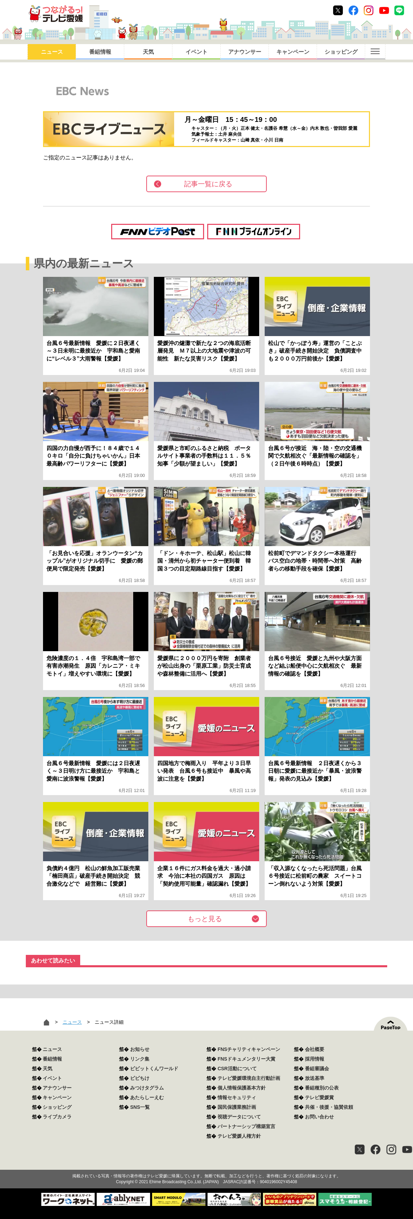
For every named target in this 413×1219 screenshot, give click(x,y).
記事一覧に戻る (208, 184)
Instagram (368, 10)
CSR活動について (237, 1068)
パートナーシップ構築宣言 (246, 1126)
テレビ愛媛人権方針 (239, 1136)
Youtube (384, 10)
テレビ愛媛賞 (319, 1097)
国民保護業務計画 (237, 1107)
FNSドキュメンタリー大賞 (246, 1059)
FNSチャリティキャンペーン (249, 1049)
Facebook (353, 10)
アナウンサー (244, 52)
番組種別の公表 (322, 1088)
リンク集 (139, 1059)
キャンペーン (292, 52)
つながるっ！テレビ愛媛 (206, 1164)
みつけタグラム (147, 1088)
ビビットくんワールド (154, 1068)
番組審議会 (317, 1068)
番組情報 (100, 52)
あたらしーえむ (147, 1097)
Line (399, 10)
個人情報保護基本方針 (242, 1088)
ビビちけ (139, 1078)
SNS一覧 (140, 1107)
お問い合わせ (319, 1116)
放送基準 (314, 1078)
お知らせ (139, 1049)
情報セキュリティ (237, 1097)
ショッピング (341, 52)
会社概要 (314, 1049)
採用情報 (314, 1059)
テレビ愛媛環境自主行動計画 (249, 1078)
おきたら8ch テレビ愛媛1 (56, 13)
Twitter (338, 10)
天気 (148, 52)
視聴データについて (239, 1116)
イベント (197, 52)
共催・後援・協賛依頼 (329, 1107)
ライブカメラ (57, 1116)
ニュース (52, 52)
